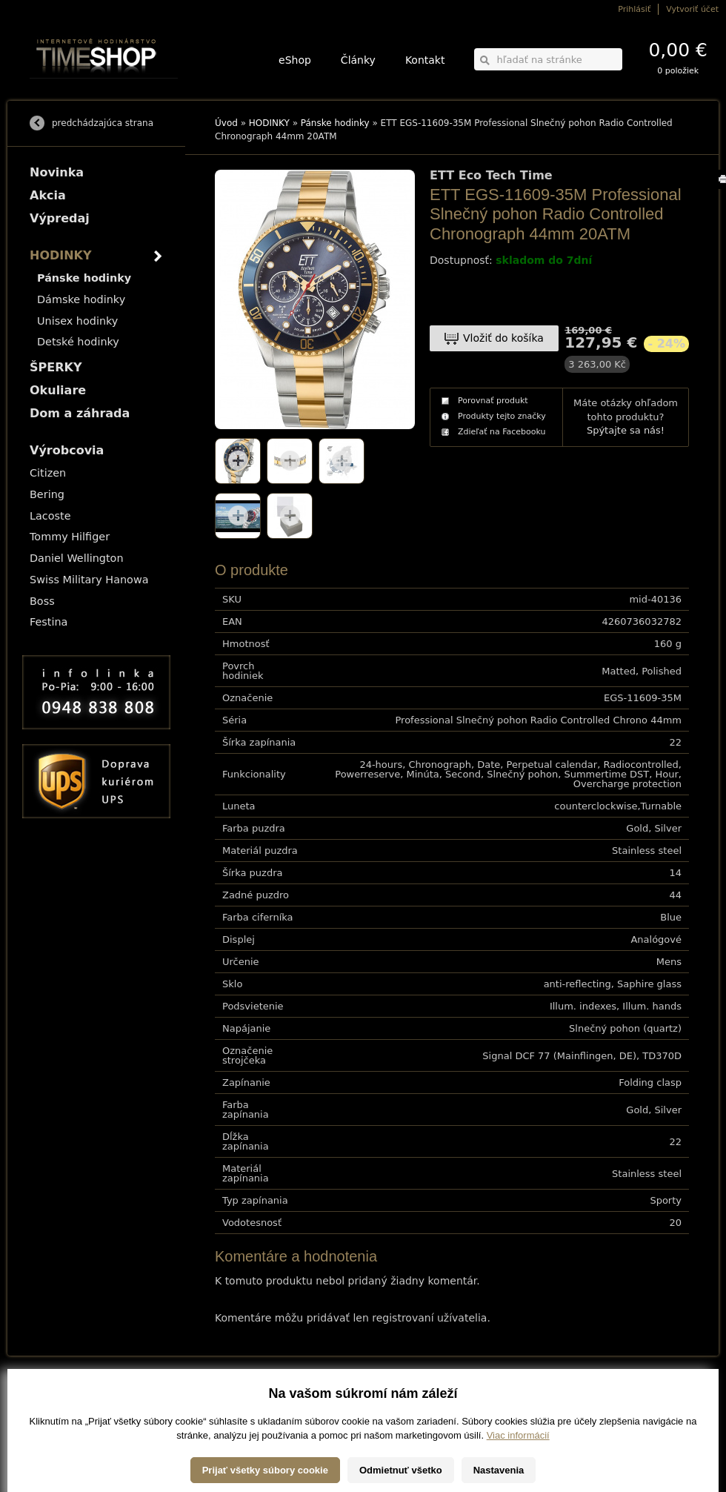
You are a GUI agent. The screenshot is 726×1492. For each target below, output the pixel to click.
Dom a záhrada (80, 413)
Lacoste (50, 516)
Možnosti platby (55, 1406)
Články (358, 60)
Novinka (57, 172)
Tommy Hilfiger (70, 537)
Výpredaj (60, 218)
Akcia (48, 195)
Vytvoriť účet (692, 9)
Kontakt (425, 60)
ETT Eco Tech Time (491, 176)
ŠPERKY (55, 367)
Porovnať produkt (493, 400)
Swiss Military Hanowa (89, 580)
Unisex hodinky (77, 321)
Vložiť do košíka (503, 338)
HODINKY (269, 123)
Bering (47, 494)
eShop (295, 60)
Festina (48, 622)
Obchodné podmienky (66, 1416)
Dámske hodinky (81, 299)
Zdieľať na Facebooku (502, 432)
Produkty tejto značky (502, 416)
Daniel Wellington (77, 558)
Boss (42, 601)
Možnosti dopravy (58, 1395)
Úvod (226, 123)
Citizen (48, 473)
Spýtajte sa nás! (626, 430)
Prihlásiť (634, 9)
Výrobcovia (67, 450)
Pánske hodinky (335, 123)
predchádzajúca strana (102, 123)
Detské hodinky (78, 342)
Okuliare (58, 390)
